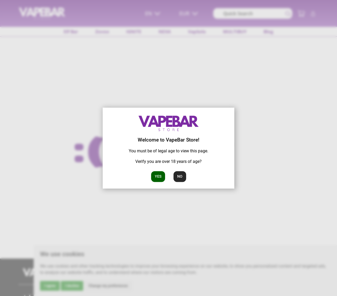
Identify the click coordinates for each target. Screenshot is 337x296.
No (179, 176)
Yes (158, 176)
